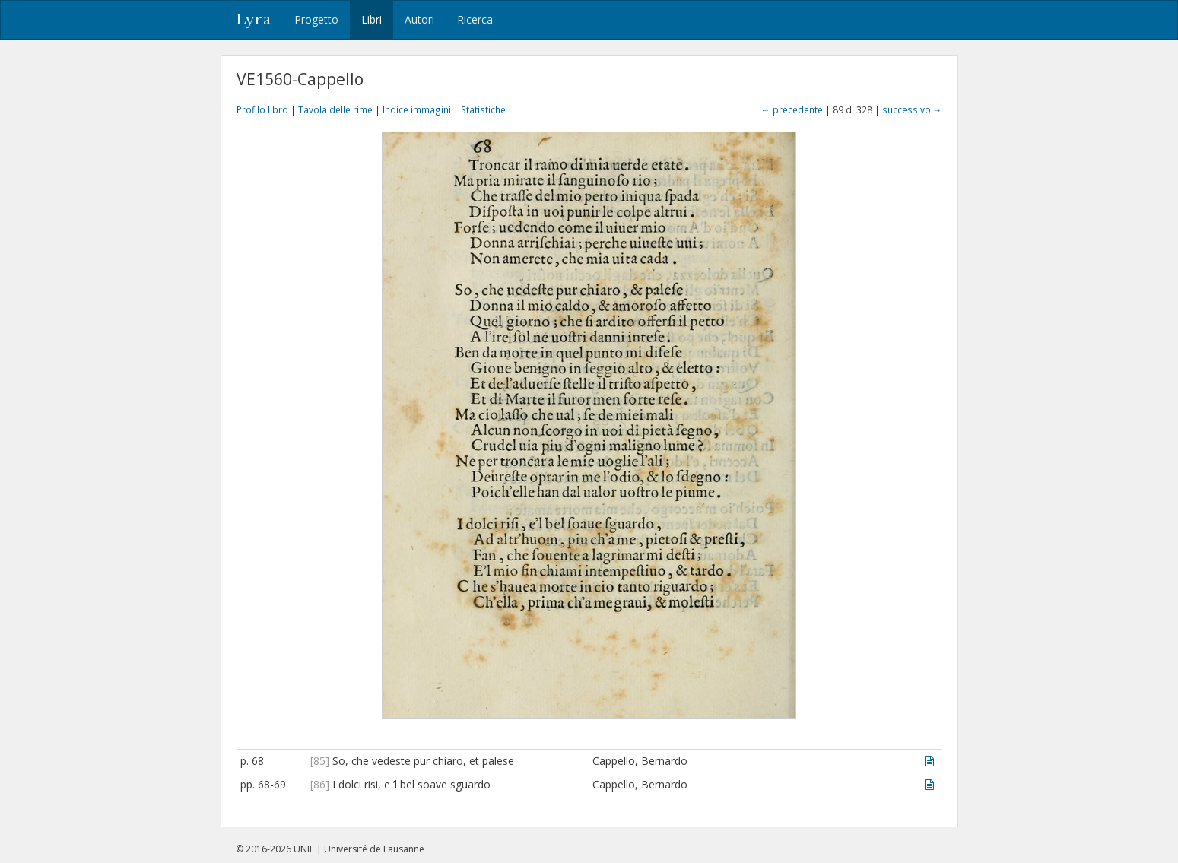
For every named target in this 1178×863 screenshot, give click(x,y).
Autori (419, 19)
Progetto (316, 19)
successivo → (912, 109)
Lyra (253, 19)
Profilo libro (262, 109)
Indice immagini (417, 109)
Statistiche (483, 109)
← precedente (792, 109)
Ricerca (475, 19)
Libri (371, 19)
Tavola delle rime (335, 109)
